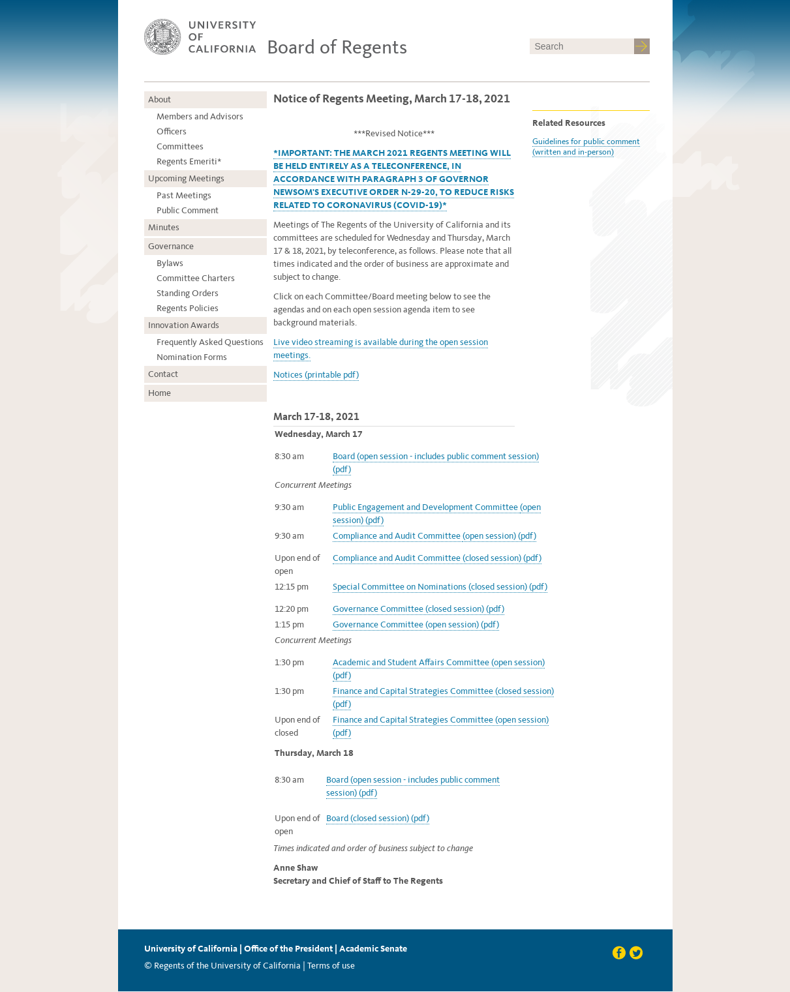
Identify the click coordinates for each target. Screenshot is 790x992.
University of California (190, 948)
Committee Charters (196, 278)
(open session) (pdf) (499, 535)
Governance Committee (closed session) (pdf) (418, 608)
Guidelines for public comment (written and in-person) (586, 146)
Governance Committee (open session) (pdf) (416, 624)
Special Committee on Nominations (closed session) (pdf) (440, 586)
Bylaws (170, 263)
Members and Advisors (200, 116)
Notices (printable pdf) (316, 374)
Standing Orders (188, 293)
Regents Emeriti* (189, 161)
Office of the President (288, 948)
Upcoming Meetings (186, 178)
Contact (163, 374)
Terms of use (331, 965)
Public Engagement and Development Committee (426, 507)
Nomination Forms (192, 357)
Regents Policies (188, 308)
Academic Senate (373, 948)
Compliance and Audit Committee (398, 535)
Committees (180, 146)
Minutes (163, 227)
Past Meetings (184, 195)
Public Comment (188, 210)
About (159, 99)
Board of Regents (337, 47)
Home (159, 392)
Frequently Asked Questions (210, 342)
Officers (172, 131)
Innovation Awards (183, 325)
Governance (171, 246)
